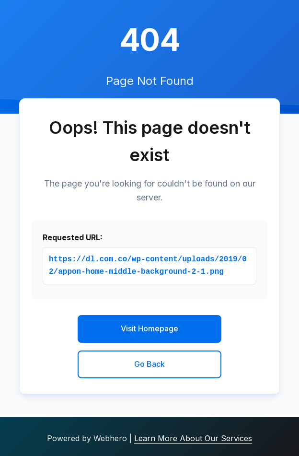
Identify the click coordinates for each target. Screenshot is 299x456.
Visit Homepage (149, 328)
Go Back (149, 364)
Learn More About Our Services (193, 438)
